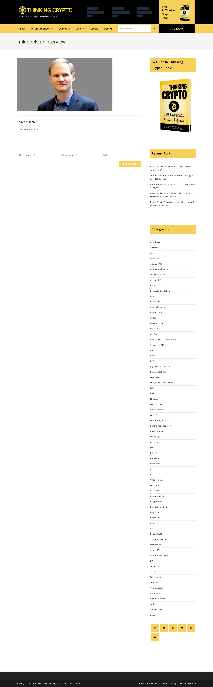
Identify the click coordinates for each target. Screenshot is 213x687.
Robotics (154, 523)
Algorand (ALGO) (157, 247)
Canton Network (157, 307)
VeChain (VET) (156, 588)
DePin (153, 355)
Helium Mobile (156, 431)
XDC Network (156, 609)
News (152, 469)
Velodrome (155, 593)
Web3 (152, 604)
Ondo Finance (156, 479)
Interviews (155, 442)
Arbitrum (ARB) (156, 264)
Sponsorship (190, 683)
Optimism (154, 485)
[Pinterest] (191, 628)
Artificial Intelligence (159, 269)
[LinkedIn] (182, 628)
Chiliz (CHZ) (155, 328)
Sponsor (108, 29)
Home (22, 29)
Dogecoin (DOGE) (158, 372)
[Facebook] (164, 628)
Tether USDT (156, 566)
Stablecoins (155, 544)
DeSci (152, 361)
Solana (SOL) (156, 534)
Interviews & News (42, 28)
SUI (151, 561)
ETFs (152, 393)
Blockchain (155, 301)
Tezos (153, 571)
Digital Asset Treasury (160, 366)
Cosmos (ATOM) (157, 345)
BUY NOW (176, 29)
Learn (80, 28)
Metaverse (155, 463)
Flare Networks (157, 409)
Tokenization (156, 577)
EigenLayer (155, 377)
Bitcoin (153, 296)
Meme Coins (155, 458)
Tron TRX (154, 582)
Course (94, 29)
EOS (152, 388)
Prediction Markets (158, 506)
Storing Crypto (176, 683)
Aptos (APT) (155, 258)
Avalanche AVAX (157, 274)
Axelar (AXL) (155, 280)
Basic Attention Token (160, 291)
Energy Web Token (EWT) (161, 382)
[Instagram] (173, 628)
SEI (151, 528)
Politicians (154, 490)
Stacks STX (155, 550)
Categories (64, 29)
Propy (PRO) (155, 512)
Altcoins (153, 253)
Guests (165, 683)
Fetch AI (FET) (156, 404)
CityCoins (154, 334)
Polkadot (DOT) (157, 496)
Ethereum (154, 399)
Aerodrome (155, 242)
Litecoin (153, 452)
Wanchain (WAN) (157, 598)
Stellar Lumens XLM (159, 555)
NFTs (152, 474)
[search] (134, 28)
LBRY (152, 447)
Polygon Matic (156, 501)
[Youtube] (155, 637)
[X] (155, 628)
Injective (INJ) (155, 436)
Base (152, 285)
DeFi (152, 350)
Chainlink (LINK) (157, 323)
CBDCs (153, 318)
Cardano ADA (156, 312)
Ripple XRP (155, 517)
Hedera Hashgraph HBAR (161, 425)
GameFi (153, 415)
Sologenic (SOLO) (158, 539)
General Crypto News (160, 420)
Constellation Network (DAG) (163, 339)
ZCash (153, 615)
